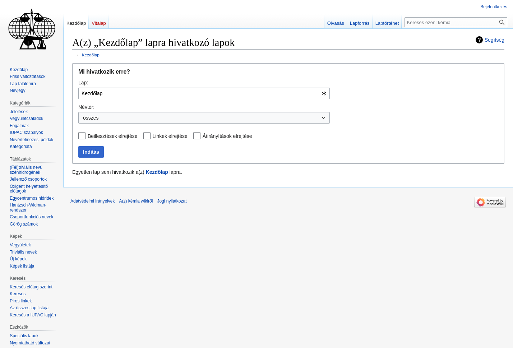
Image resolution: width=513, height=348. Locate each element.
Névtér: (86, 107)
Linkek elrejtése (170, 136)
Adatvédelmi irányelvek (92, 201)
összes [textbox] (91, 118)
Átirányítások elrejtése (227, 136)
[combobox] (204, 93)
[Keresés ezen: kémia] (456, 22)
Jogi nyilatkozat (171, 201)
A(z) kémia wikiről (136, 201)
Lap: (83, 82)
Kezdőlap (91, 54)
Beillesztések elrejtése (113, 136)
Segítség (494, 40)
